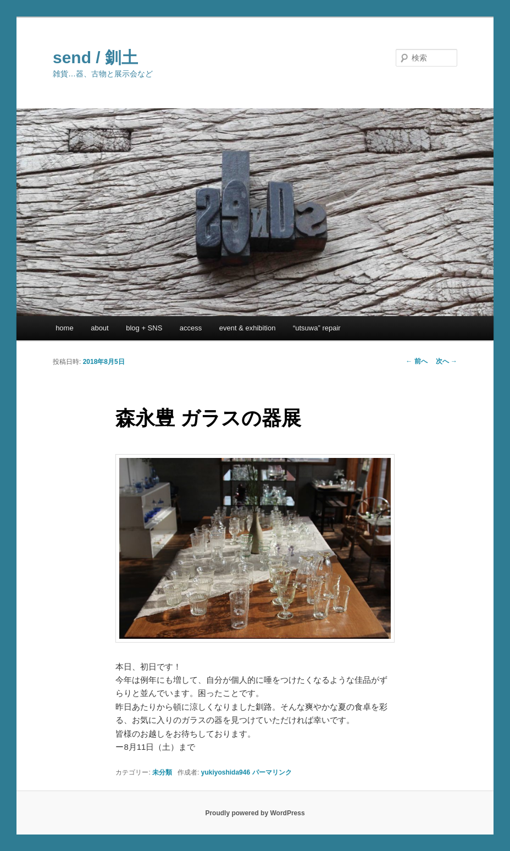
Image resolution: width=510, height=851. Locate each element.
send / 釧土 (95, 57)
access (191, 328)
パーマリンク (272, 772)
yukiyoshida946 (225, 772)
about (100, 328)
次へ (446, 361)
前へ (416, 361)
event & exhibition (247, 328)
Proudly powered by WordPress (254, 813)
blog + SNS (144, 328)
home (65, 328)
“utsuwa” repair (317, 328)
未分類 (162, 772)
